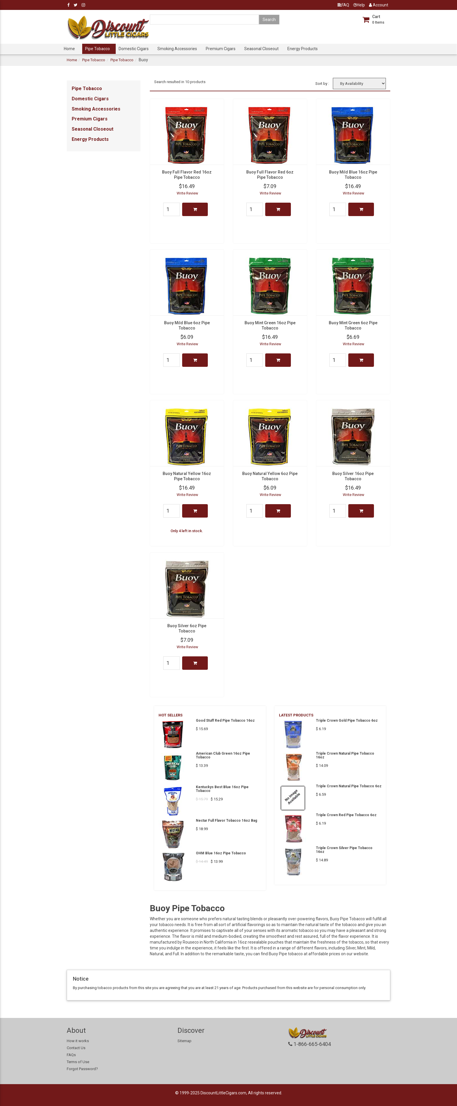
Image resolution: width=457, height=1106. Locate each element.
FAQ (343, 5)
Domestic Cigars (134, 48)
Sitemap (184, 1041)
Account (378, 5)
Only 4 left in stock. (187, 531)
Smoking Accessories (177, 48)
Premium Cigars (220, 48)
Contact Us (76, 1048)
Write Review (187, 193)
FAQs (71, 1055)
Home (69, 48)
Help (359, 5)
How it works (78, 1041)
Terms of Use (78, 1062)
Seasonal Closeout (261, 48)
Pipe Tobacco (97, 48)
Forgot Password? (82, 1069)
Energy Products (302, 48)
